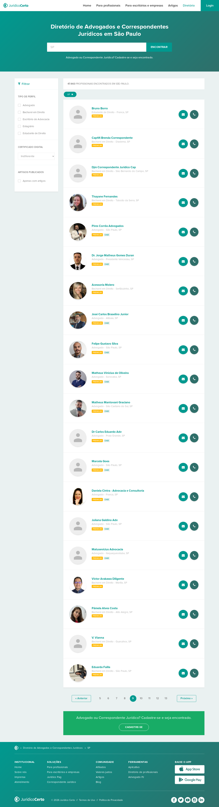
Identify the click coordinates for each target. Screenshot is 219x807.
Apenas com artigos (34, 181)
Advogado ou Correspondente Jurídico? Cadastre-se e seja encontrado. (109, 57)
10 (141, 698)
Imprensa (20, 777)
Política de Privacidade (111, 800)
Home (87, 5)
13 (166, 698)
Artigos (173, 5)
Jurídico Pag (54, 777)
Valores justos (104, 772)
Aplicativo (134, 767)
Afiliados (101, 767)
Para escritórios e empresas (144, 5)
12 (157, 698)
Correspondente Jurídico (61, 782)
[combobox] (96, 47)
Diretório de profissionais (143, 772)
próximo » (187, 698)
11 (149, 698)
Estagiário (28, 126)
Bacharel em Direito (34, 112)
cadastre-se (134, 727)
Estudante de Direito (34, 133)
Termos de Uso (87, 800)
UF (70, 94)
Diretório (189, 5)
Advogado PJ (136, 777)
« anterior (81, 698)
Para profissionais (108, 5)
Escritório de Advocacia (36, 119)
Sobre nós (21, 772)
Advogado (29, 105)
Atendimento (22, 782)
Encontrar (159, 47)
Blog (98, 782)
